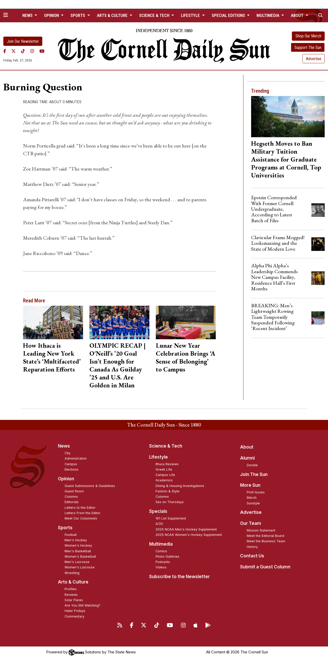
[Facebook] (4, 51)
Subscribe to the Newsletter (179, 576)
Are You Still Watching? (82, 605)
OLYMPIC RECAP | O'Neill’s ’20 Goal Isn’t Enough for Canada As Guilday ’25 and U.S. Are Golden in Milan (117, 365)
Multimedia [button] (268, 15)
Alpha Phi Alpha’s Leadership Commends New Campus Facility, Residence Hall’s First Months (274, 277)
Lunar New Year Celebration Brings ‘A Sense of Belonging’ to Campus (185, 357)
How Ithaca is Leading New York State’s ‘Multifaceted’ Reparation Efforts (52, 357)
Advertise (313, 58)
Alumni (247, 458)
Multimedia (161, 544)
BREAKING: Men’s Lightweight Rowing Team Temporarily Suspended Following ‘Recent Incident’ (273, 317)
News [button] (28, 15)
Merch (252, 498)
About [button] (297, 15)
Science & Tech (165, 446)
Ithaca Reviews (167, 464)
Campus (71, 464)
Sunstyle (253, 503)
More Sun (250, 485)
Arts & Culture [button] (113, 15)
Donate (252, 465)
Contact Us (252, 555)
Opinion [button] (52, 15)
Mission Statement (261, 530)
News (64, 446)
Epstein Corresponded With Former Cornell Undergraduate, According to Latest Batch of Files (274, 209)
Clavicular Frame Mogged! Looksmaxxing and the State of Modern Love (277, 243)
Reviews (71, 595)
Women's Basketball (80, 556)
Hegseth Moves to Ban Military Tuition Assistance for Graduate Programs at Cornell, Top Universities (286, 159)
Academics (164, 480)
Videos (161, 567)
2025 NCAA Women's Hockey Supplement (189, 535)
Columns (71, 496)
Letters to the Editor (80, 508)
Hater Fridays (75, 611)
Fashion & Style (167, 491)
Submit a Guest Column (265, 566)
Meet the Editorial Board (265, 536)
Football (71, 535)
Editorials (72, 502)
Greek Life (164, 469)
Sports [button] (78, 15)
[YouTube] (41, 51)
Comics (161, 551)
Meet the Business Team (266, 541)
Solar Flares (74, 600)
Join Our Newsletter (23, 41)
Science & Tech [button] (154, 15)
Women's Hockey (78, 545)
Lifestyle (158, 457)
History (252, 547)
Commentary (74, 616)
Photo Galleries (167, 556)
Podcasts (163, 562)
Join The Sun (254, 474)
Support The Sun (307, 47)
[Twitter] (13, 51)
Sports (65, 527)
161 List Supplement (171, 518)
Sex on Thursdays (170, 502)
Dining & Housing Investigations (180, 486)
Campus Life (165, 475)
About (246, 447)
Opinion (66, 478)
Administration (76, 458)
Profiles (71, 589)
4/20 (159, 524)
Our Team (250, 523)
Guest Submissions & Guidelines (90, 486)
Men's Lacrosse (77, 562)
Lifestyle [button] (191, 15)
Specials (158, 511)
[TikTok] (23, 51)
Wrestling (72, 573)
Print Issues (256, 492)
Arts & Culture (73, 582)
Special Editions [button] (229, 15)
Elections (71, 469)
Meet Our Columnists (81, 518)
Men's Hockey (76, 540)
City (67, 453)
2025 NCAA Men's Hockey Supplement (186, 529)
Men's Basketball (78, 551)
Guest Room (74, 491)
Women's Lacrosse (80, 567)
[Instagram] (32, 51)
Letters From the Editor (82, 513)
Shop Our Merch (308, 36)
